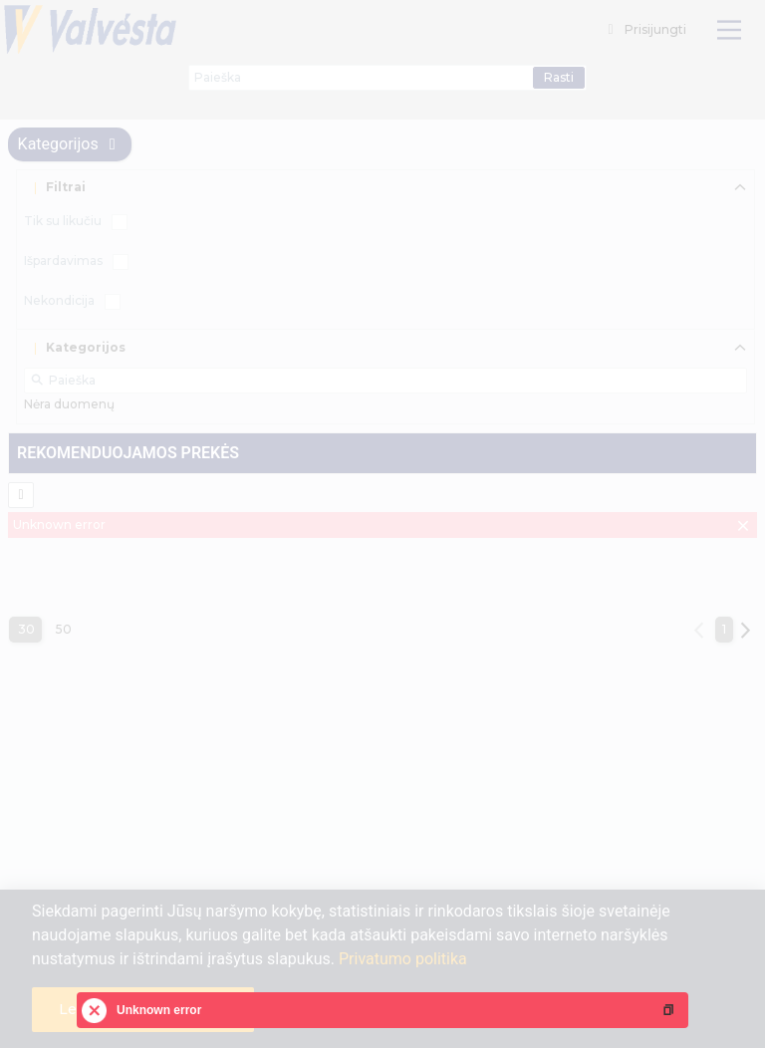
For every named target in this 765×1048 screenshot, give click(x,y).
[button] (668, 1010)
